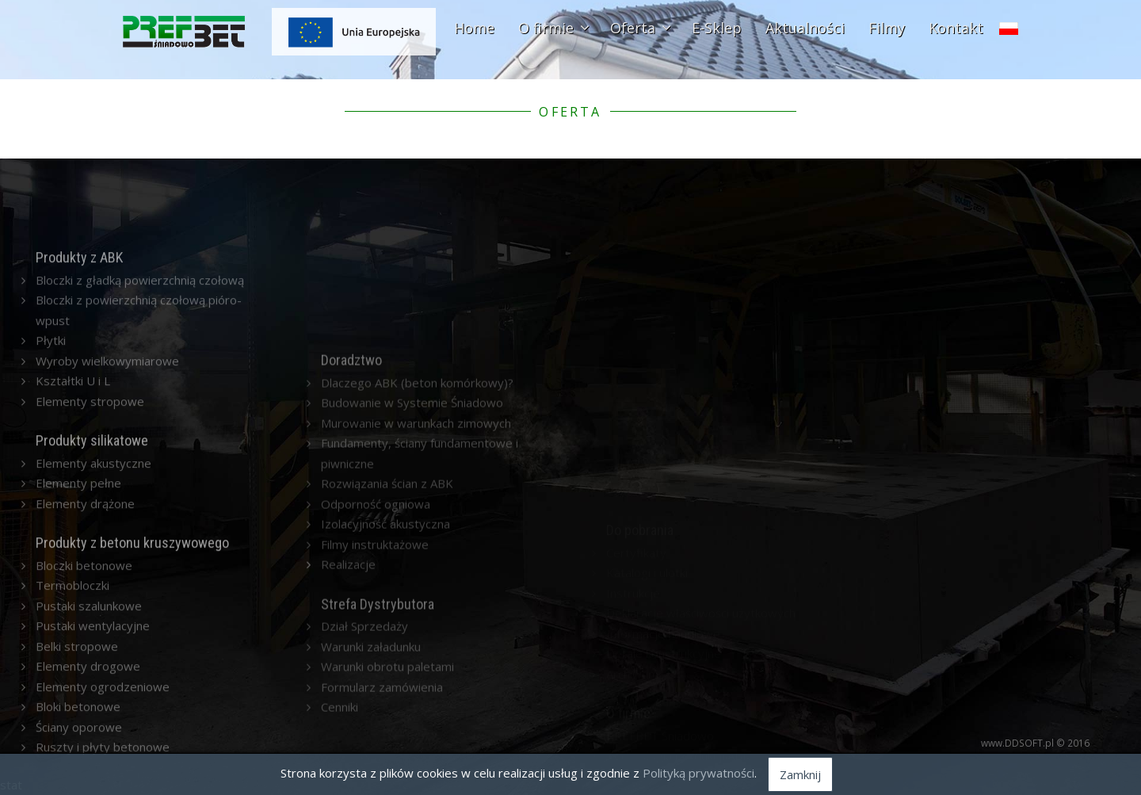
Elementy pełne (78, 567)
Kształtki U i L (73, 464)
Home (474, 27)
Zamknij (800, 774)
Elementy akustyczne (93, 546)
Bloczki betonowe (84, 649)
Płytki (51, 424)
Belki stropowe (77, 730)
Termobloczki (72, 669)
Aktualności (805, 27)
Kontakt (956, 27)
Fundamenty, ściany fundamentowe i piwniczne (419, 612)
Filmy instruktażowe (375, 703)
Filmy (886, 27)
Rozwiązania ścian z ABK (387, 642)
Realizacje (348, 723)
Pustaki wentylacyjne (93, 709)
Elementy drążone (85, 586)
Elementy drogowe (88, 750)
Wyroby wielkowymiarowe (107, 444)
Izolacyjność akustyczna (385, 682)
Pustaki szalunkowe (89, 690)
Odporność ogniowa (375, 663)
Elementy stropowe (90, 484)
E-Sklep (717, 27)
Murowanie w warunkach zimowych (416, 582)
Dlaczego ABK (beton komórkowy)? (417, 541)
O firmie (552, 27)
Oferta (639, 27)
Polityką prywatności (698, 773)
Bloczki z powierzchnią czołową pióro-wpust (139, 394)
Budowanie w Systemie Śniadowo (412, 561)
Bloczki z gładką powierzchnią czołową (140, 363)
